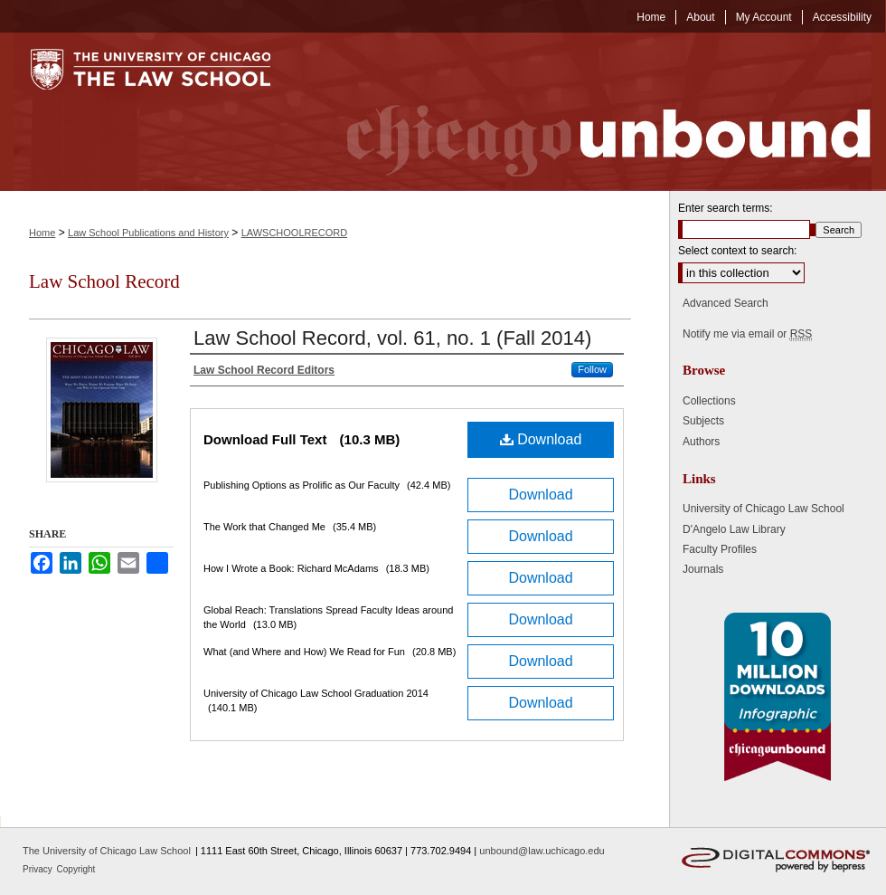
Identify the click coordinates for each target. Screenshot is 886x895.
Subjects (703, 420)
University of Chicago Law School (763, 508)
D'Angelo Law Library (734, 529)
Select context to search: (737, 250)
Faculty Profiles (720, 549)
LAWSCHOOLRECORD (294, 232)
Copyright (76, 869)
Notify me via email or (747, 334)
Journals (703, 569)
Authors (701, 441)
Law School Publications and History (148, 232)
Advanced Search (725, 303)
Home (42, 232)
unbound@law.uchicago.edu (541, 850)
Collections (709, 401)
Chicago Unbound (592, 112)
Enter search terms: (725, 208)
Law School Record (104, 281)
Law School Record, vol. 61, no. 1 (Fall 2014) (392, 338)
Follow (592, 369)
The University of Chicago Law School (107, 850)
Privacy (39, 869)
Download (541, 439)
